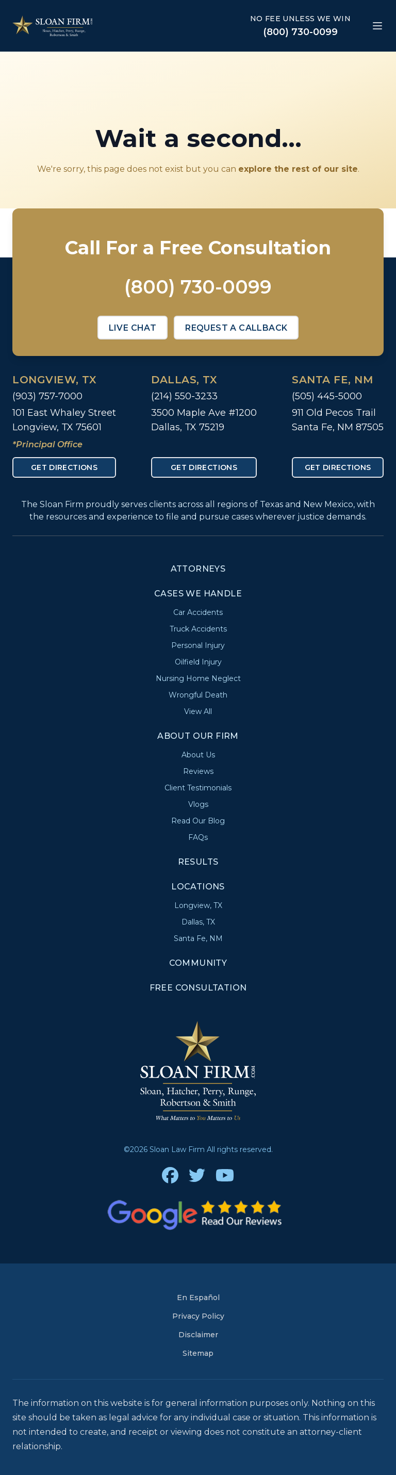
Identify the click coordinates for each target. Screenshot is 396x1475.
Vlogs (198, 804)
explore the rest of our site (298, 169)
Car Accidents (198, 612)
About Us (198, 754)
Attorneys (198, 569)
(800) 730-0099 (300, 32)
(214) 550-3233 (184, 396)
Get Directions (64, 467)
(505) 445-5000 (327, 396)
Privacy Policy (198, 1316)
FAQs (198, 837)
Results (198, 862)
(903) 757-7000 (47, 396)
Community (198, 963)
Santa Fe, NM (332, 380)
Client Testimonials (198, 787)
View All (198, 711)
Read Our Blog (198, 820)
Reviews (198, 771)
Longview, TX (54, 380)
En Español (198, 1297)
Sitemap (198, 1353)
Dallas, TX (184, 380)
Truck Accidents (198, 629)
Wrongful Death (198, 695)
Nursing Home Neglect (198, 678)
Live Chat (133, 328)
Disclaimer (198, 1334)
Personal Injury (198, 645)
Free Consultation (198, 988)
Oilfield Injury (198, 662)
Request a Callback (236, 328)
